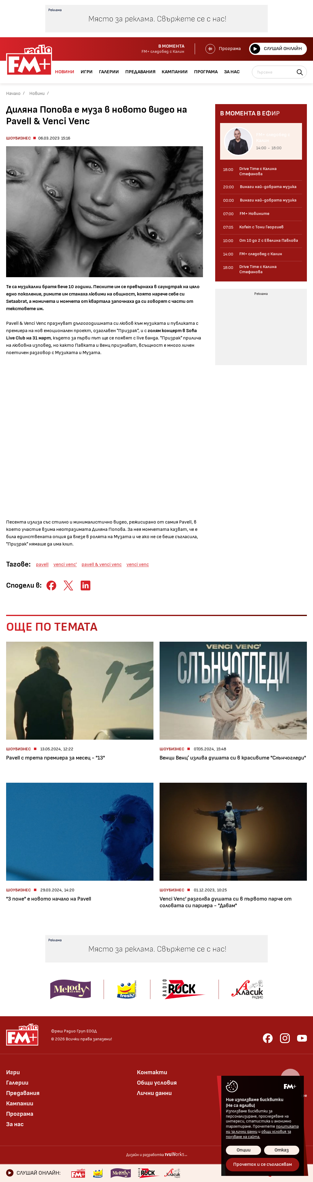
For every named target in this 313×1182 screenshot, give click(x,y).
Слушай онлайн (276, 49)
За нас (15, 1124)
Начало (13, 93)
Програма (223, 49)
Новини (37, 93)
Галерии (17, 1082)
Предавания (22, 1093)
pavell (42, 564)
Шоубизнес (18, 138)
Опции (244, 1150)
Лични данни (154, 1093)
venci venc (138, 564)
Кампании (19, 1103)
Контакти (152, 1072)
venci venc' (65, 564)
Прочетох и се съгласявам (262, 1164)
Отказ (281, 1150)
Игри (13, 1072)
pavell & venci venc (102, 564)
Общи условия (157, 1082)
